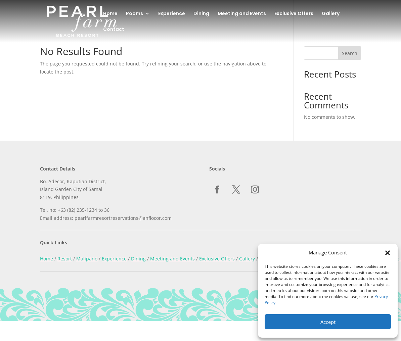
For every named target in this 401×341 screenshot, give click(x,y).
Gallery (331, 14)
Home (110, 14)
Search (349, 53)
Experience (171, 14)
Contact (113, 30)
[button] (387, 252)
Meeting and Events (242, 14)
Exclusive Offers (293, 14)
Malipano (86, 258)
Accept (328, 322)
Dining (201, 14)
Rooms (134, 14)
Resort (64, 258)
